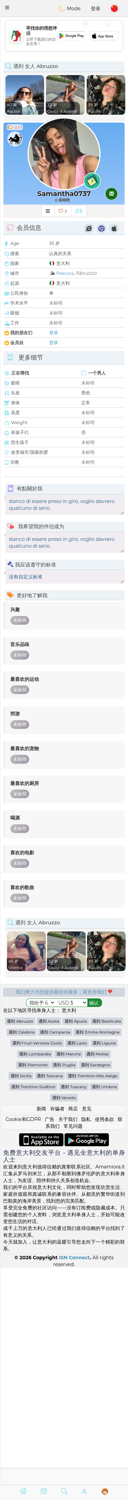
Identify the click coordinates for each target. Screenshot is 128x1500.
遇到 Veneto (64, 1314)
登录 (95, 8)
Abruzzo (86, 273)
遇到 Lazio (77, 1259)
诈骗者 (57, 1325)
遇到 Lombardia (35, 1270)
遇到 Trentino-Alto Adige (92, 1292)
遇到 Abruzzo (20, 1237)
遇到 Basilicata (106, 1237)
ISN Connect (74, 1474)
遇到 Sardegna (95, 1281)
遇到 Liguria (104, 1259)
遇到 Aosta (49, 1237)
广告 (49, 1336)
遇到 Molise (97, 1270)
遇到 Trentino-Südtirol (33, 1303)
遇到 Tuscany (74, 1303)
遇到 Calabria (21, 1248)
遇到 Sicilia (21, 1292)
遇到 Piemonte (33, 1281)
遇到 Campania (55, 1248)
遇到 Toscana (50, 1292)
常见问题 (73, 1343)
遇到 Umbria (104, 1303)
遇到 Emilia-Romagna (97, 1248)
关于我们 (67, 1336)
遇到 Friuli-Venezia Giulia (37, 1259)
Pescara (65, 273)
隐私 (86, 1336)
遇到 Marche (68, 1270)
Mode (70, 8)
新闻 (41, 1325)
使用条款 (104, 1336)
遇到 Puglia (64, 1281)
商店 (73, 1325)
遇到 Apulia (76, 1237)
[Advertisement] (64, 35)
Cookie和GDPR (23, 1336)
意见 (86, 1325)
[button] (7, 7)
